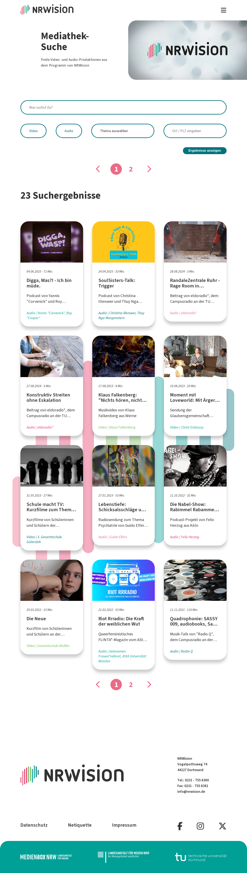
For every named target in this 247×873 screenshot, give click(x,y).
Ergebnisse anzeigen (204, 150)
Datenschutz (34, 825)
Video (33, 130)
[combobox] (123, 107)
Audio (69, 130)
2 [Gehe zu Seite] (131, 169)
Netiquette (80, 825)
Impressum (124, 825)
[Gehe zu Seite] (149, 169)
